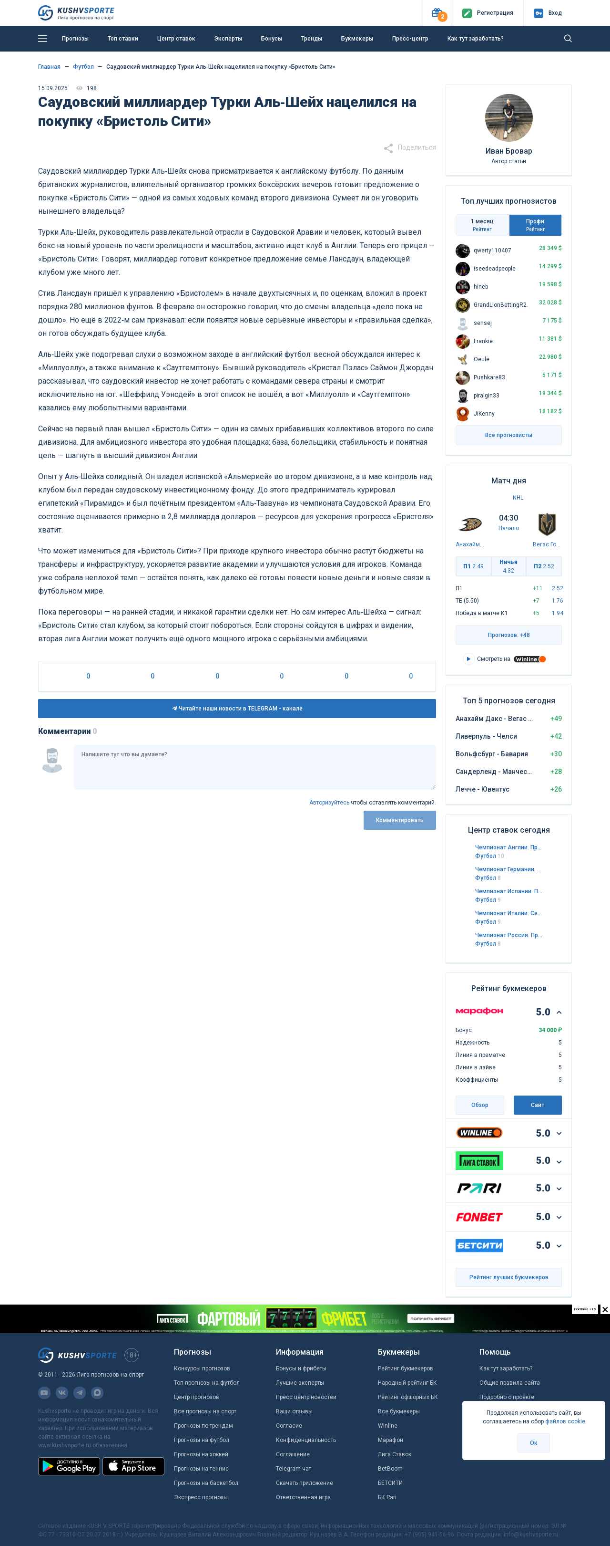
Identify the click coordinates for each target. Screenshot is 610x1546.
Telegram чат (293, 1468)
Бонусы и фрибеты (301, 1368)
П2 (544, 566)
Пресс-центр (410, 38)
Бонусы (271, 38)
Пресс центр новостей (306, 1397)
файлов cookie (565, 1421)
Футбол (489, 856)
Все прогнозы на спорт (205, 1411)
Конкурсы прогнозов (202, 1368)
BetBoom (390, 1468)
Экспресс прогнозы (201, 1497)
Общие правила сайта (509, 1382)
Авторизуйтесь (329, 802)
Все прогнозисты (508, 435)
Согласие (289, 1425)
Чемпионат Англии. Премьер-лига (509, 847)
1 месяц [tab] (482, 225)
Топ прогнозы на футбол (207, 1382)
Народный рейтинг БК (407, 1382)
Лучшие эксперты (300, 1382)
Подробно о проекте (506, 1397)
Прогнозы (75, 38)
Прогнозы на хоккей (201, 1454)
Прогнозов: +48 (509, 635)
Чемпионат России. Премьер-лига (509, 935)
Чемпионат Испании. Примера (509, 891)
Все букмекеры (399, 1411)
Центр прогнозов (196, 1397)
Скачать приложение (304, 1483)
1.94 (557, 613)
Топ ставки (123, 38)
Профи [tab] (535, 225)
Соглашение (293, 1454)
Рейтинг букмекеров (405, 1368)
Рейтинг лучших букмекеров (509, 1277)
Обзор (479, 1105)
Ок (534, 1443)
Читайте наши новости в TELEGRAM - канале (237, 708)
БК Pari (387, 1497)
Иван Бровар (509, 151)
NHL (518, 497)
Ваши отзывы (294, 1411)
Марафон (390, 1440)
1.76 (557, 600)
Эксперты (228, 38)
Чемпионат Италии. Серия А (509, 913)
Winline (387, 1425)
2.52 (557, 588)
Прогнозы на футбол (201, 1440)
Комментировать (400, 820)
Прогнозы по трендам (203, 1425)
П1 (473, 566)
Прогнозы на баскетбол (206, 1483)
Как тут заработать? (475, 38)
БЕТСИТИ (390, 1483)
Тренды (311, 38)
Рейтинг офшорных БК (408, 1397)
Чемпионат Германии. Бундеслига (509, 869)
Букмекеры (357, 38)
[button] (437, 13)
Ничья (508, 566)
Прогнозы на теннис (201, 1468)
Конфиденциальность (306, 1440)
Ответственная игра (303, 1497)
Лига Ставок (394, 1454)
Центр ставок (176, 38)
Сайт (537, 1105)
